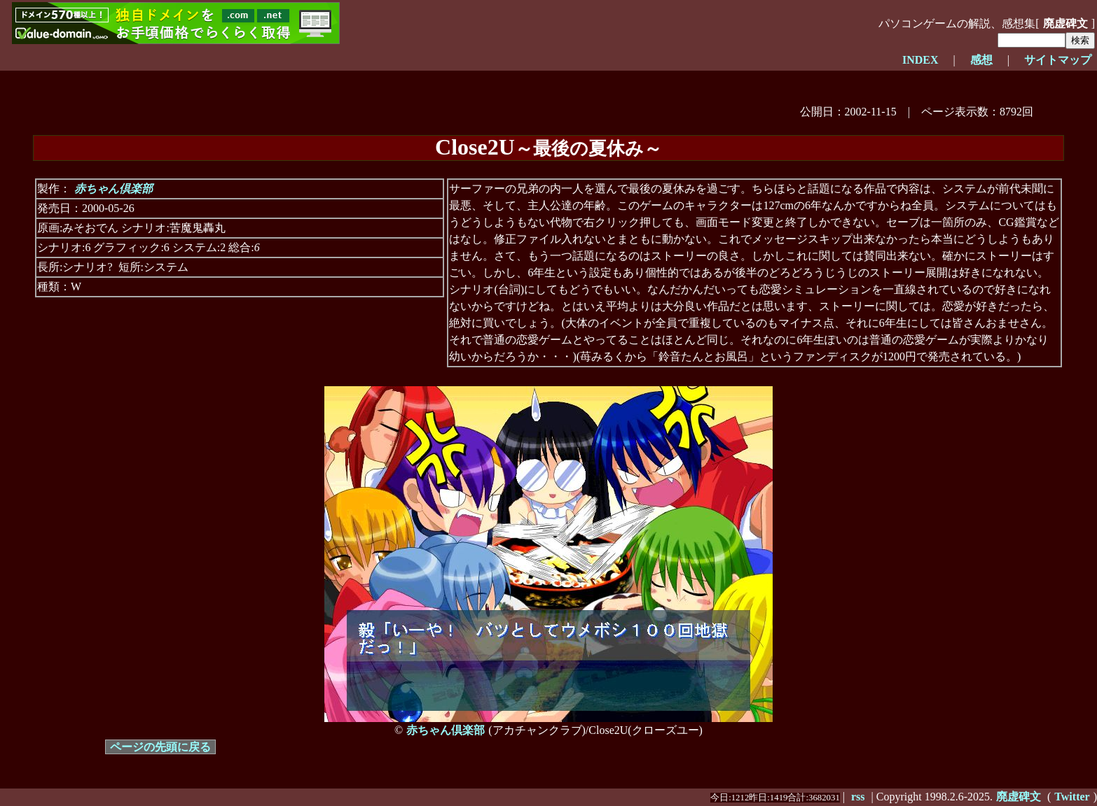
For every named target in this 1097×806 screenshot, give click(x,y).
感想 (981, 60)
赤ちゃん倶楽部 (113, 189)
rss (858, 797)
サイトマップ (1057, 60)
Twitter (1071, 797)
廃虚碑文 (1065, 23)
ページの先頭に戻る (160, 747)
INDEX (920, 60)
